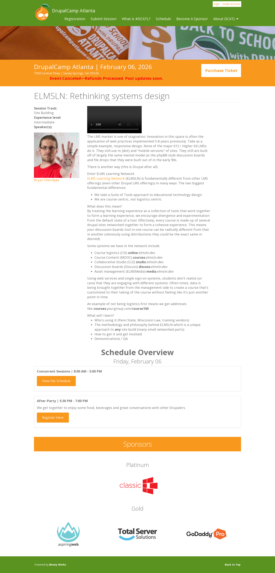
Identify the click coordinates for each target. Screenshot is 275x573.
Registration (74, 18)
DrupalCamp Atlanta (42, 12)
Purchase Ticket (221, 70)
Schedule (163, 18)
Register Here (53, 417)
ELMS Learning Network (106, 178)
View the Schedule (56, 381)
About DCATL (225, 18)
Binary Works (57, 564)
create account (231, 4)
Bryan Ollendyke (46, 180)
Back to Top (232, 564)
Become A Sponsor (192, 18)
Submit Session (103, 18)
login (217, 4)
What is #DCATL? (136, 18)
